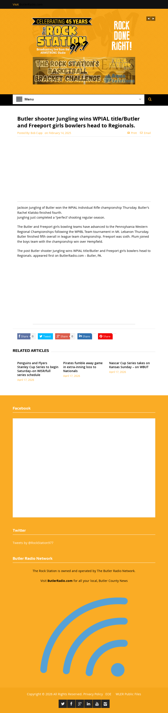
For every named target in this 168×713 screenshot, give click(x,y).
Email (145, 133)
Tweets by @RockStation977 (33, 543)
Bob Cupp (36, 133)
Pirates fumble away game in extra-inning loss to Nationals (83, 367)
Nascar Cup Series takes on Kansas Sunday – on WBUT (129, 365)
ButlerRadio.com (30, 4)
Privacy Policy (93, 694)
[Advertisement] (84, 170)
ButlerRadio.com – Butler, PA (80, 255)
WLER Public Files (128, 694)
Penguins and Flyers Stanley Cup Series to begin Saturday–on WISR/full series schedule (37, 369)
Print (132, 133)
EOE (107, 694)
